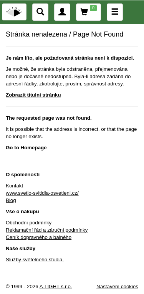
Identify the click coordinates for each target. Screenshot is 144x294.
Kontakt (14, 186)
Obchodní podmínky (28, 223)
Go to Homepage (26, 147)
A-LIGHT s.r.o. (56, 286)
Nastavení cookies (117, 286)
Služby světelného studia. (35, 259)
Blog (11, 200)
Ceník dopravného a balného (38, 237)
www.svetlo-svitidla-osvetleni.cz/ (42, 193)
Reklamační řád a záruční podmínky (47, 230)
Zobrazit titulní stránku (33, 95)
